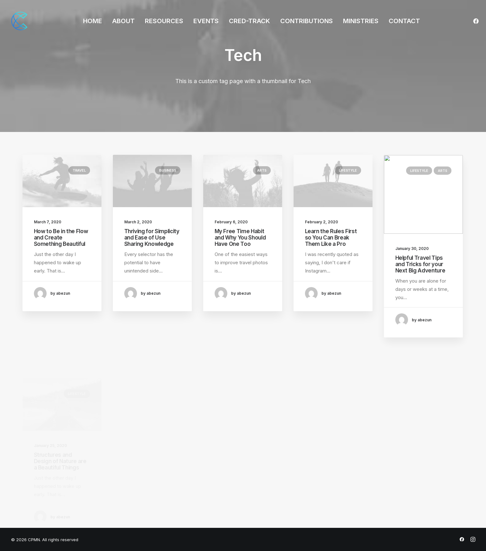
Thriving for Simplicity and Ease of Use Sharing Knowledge (151, 238)
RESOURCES (164, 21)
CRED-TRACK (249, 21)
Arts (261, 174)
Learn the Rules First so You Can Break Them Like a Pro (331, 258)
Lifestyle (348, 191)
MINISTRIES (361, 21)
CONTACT (404, 21)
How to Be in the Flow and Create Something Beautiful (61, 237)
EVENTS (206, 21)
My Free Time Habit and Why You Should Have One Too (240, 241)
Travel (79, 170)
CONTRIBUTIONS (306, 21)
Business (167, 170)
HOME (92, 21)
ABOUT (123, 21)
